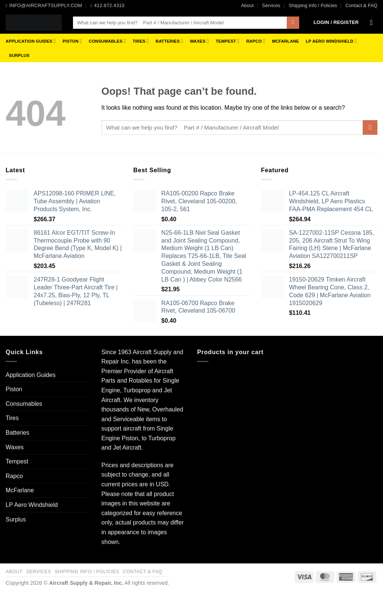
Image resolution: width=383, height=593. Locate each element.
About (247, 5)
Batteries (169, 41)
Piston (72, 41)
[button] (336, 22)
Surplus (19, 55)
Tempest (228, 41)
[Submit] (293, 22)
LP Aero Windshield (331, 41)
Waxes (199, 41)
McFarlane (285, 41)
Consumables (107, 41)
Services (271, 5)
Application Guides (31, 41)
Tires (141, 41)
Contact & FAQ (361, 5)
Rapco (255, 41)
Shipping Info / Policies (313, 5)
